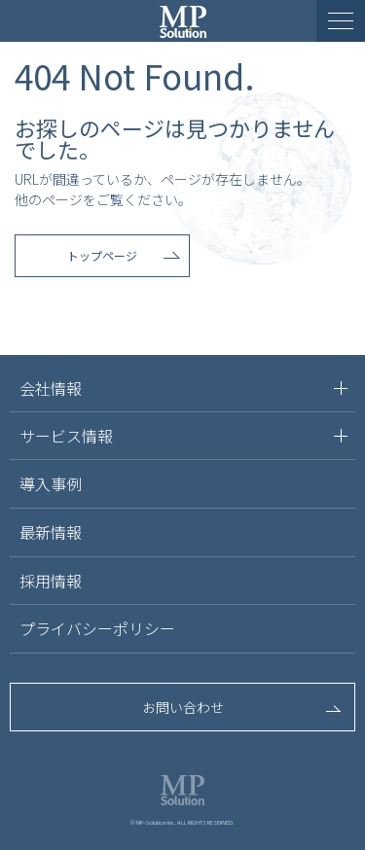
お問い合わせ (183, 707)
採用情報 (50, 580)
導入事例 (50, 483)
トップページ (102, 255)
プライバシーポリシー (97, 628)
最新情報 (50, 532)
